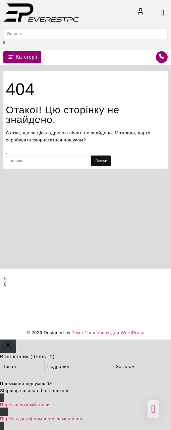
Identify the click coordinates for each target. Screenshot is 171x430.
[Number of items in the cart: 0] (5, 282)
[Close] (8, 346)
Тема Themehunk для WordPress (108, 332)
